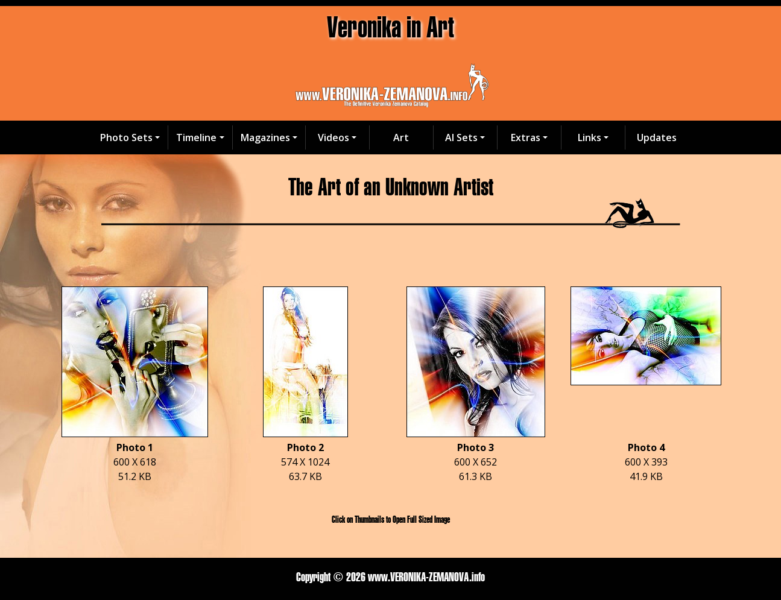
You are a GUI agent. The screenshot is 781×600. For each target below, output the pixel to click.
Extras (525, 137)
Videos (333, 137)
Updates (657, 137)
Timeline (196, 137)
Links (589, 137)
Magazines (265, 137)
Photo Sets (126, 137)
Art (401, 137)
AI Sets (461, 137)
